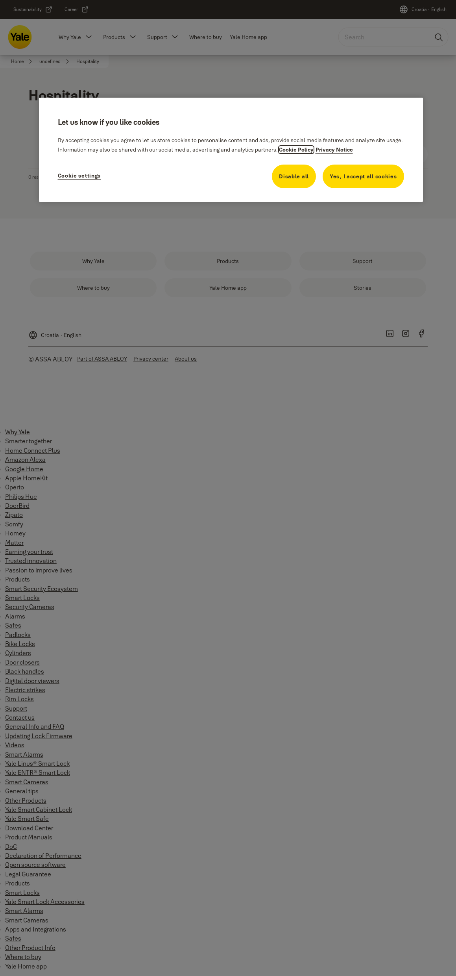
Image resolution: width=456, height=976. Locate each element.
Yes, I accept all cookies (363, 176)
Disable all (294, 176)
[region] (231, 150)
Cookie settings (79, 175)
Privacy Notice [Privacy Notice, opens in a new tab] (334, 149)
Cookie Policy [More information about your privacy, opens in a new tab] (296, 149)
